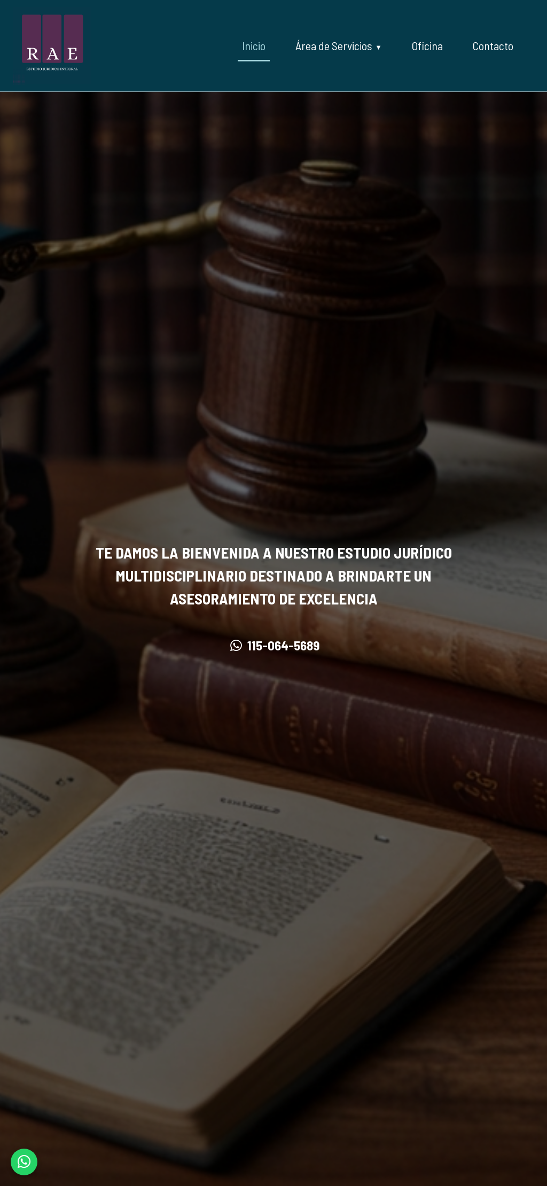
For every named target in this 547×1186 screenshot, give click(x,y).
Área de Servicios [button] (333, 45)
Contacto (493, 45)
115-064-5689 (273, 645)
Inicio (253, 45)
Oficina (427, 45)
